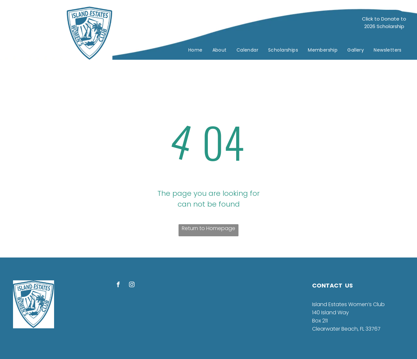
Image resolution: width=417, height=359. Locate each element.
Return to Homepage (208, 228)
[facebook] (118, 285)
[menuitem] (195, 50)
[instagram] (131, 285)
